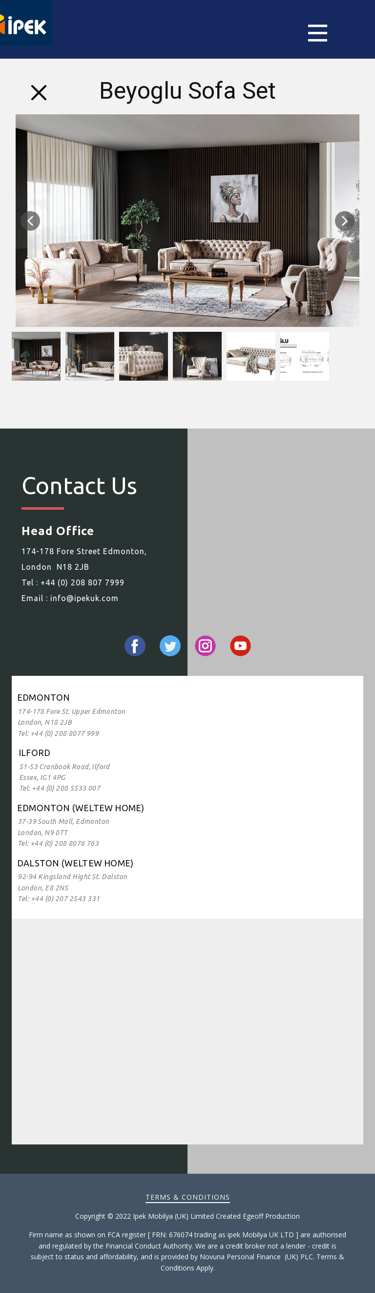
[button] (30, 221)
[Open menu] (330, 33)
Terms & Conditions (188, 1197)
